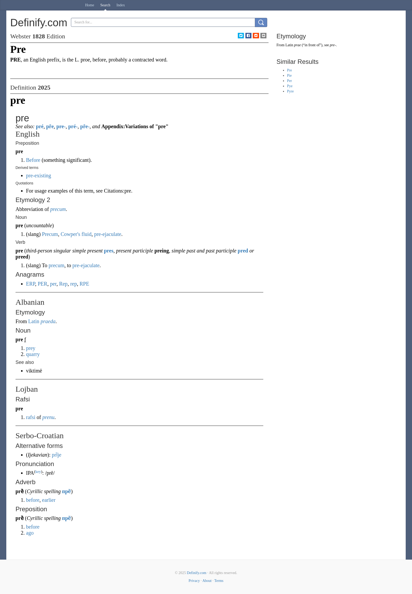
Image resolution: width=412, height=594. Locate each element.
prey (30, 348)
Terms (218, 581)
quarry (33, 354)
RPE (84, 284)
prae (297, 45)
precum (58, 209)
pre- (61, 126)
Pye (289, 86)
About (207, 581)
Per (289, 81)
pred (243, 251)
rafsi (30, 417)
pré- (73, 126)
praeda (48, 321)
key (38, 471)
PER (42, 284)
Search (105, 5)
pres (108, 251)
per (53, 284)
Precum (50, 234)
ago (30, 533)
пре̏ (66, 491)
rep (73, 284)
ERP (30, 284)
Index (120, 5)
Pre (289, 70)
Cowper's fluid (76, 234)
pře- (85, 126)
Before (33, 160)
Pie (289, 76)
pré (40, 126)
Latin (33, 321)
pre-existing (38, 175)
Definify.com (196, 573)
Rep (63, 284)
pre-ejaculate (107, 234)
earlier (48, 500)
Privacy (194, 581)
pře (50, 126)
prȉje (56, 455)
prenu (48, 417)
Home (89, 5)
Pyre (290, 91)
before (32, 500)
